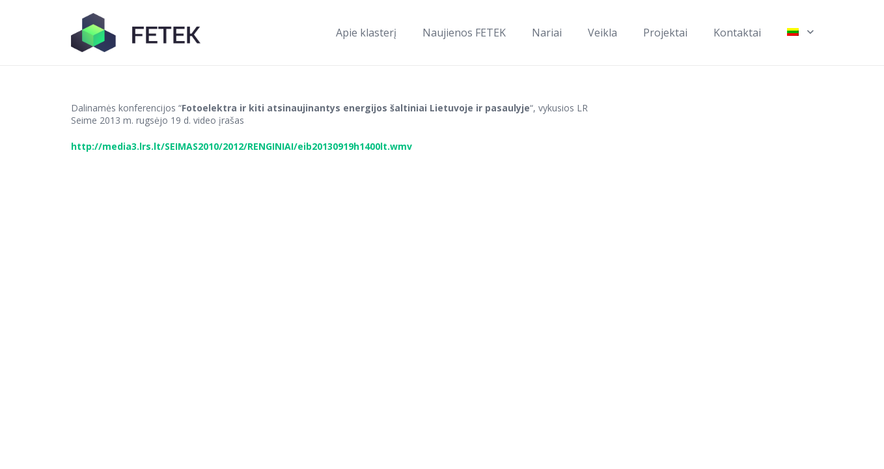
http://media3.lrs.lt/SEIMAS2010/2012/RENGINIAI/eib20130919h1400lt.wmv (241, 146)
